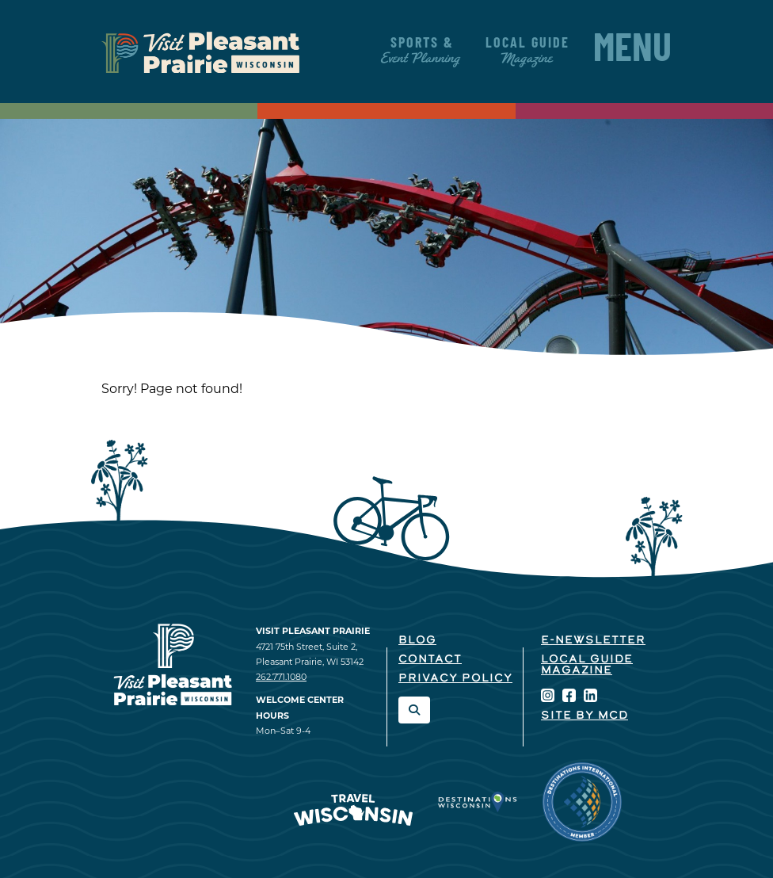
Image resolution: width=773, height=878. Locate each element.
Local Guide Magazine (587, 665)
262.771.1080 (281, 676)
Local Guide (527, 51)
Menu (632, 51)
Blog (417, 641)
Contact (430, 660)
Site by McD (584, 716)
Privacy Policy (455, 679)
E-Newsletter (593, 641)
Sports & (422, 51)
